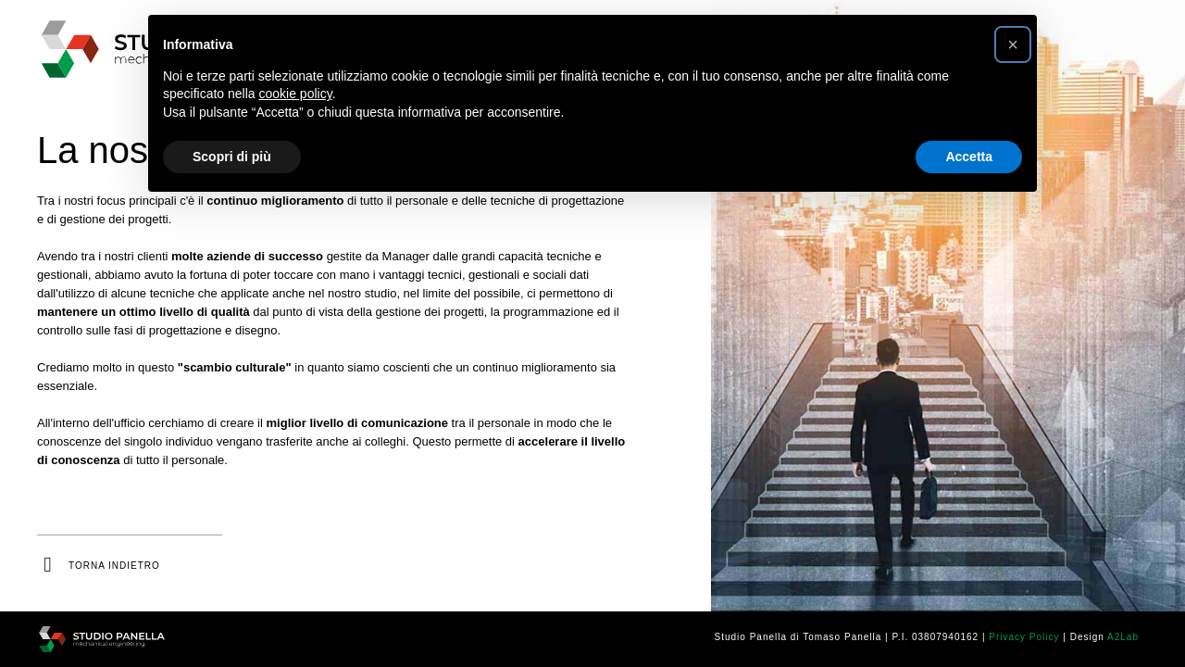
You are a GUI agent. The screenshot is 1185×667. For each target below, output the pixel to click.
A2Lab (1123, 637)
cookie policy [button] (295, 93)
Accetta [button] (968, 156)
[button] (1013, 44)
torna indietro (114, 565)
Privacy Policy (1024, 637)
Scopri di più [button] (232, 156)
